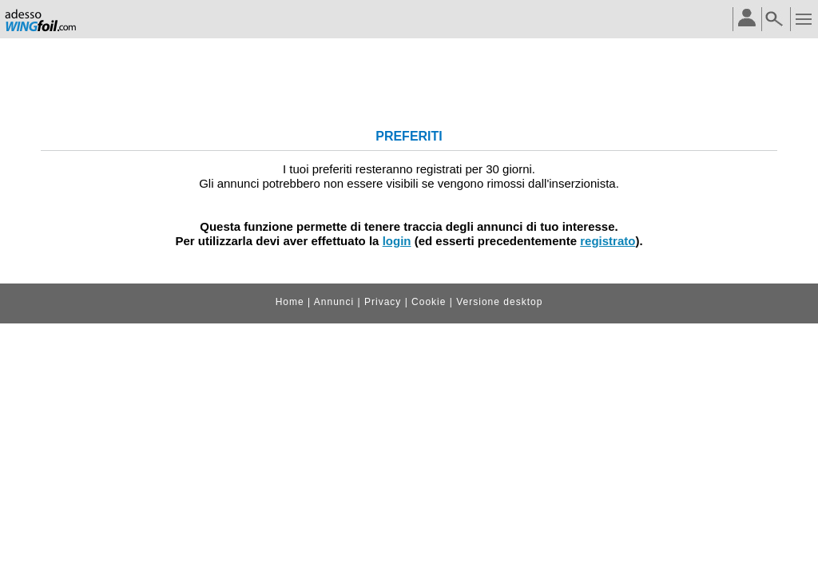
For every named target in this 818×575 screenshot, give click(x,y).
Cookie (428, 301)
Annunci (334, 301)
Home (290, 301)
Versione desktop (499, 301)
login (397, 241)
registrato (607, 241)
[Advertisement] (409, 78)
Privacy (382, 301)
